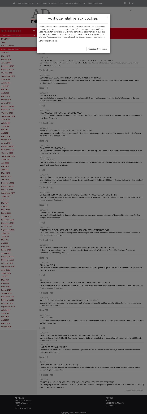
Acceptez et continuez (97, 49)
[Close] (107, 17)
